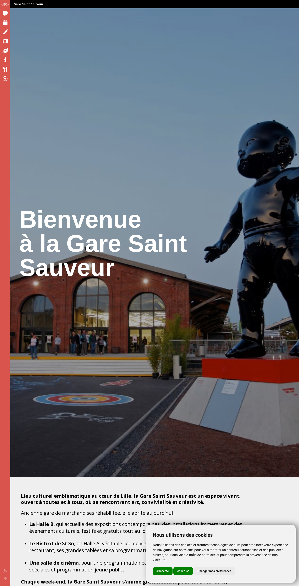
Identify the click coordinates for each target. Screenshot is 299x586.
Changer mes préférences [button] (214, 571)
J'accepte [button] (163, 571)
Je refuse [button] (183, 571)
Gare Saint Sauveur (28, 4)
